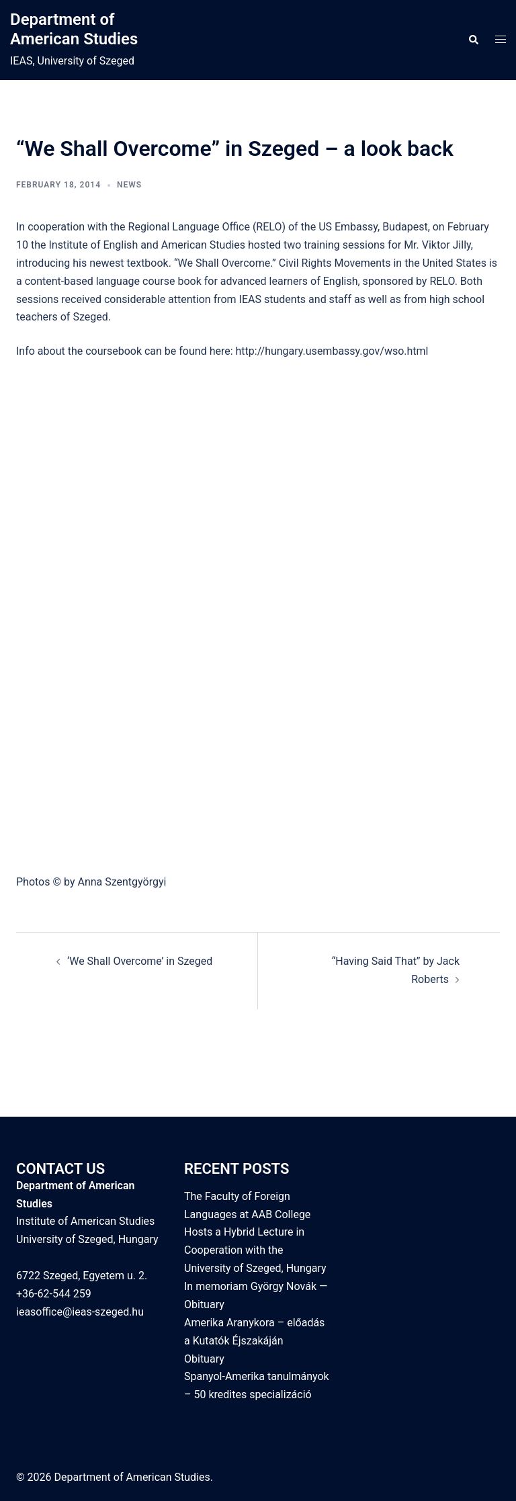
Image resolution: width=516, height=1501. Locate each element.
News (129, 184)
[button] (473, 40)
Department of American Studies (74, 29)
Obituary (204, 1359)
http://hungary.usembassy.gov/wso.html (332, 351)
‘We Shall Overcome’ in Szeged (139, 961)
